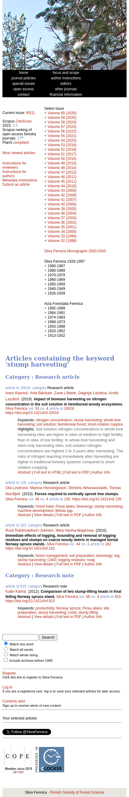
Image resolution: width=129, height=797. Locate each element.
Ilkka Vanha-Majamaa (75, 530)
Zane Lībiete (65, 393)
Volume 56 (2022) (62, 131)
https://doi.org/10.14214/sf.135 (96, 499)
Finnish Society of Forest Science (77, 792)
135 (67, 499)
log (116, 556)
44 (37, 499)
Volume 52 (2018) (62, 149)
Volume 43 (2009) (62, 190)
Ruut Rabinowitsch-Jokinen (29, 530)
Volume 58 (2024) (62, 122)
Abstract (24, 472)
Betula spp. (64, 511)
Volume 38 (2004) (62, 213)
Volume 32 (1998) (62, 241)
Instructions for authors (14, 174)
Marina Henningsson (48, 487)
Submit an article (16, 184)
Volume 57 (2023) (62, 127)
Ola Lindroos (16, 487)
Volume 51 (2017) (62, 154)
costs (72, 612)
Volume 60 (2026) (62, 113)
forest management (51, 556)
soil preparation (81, 556)
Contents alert (13, 701)
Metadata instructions (19, 180)
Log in (7, 687)
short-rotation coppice (105, 424)
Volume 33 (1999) (62, 236)
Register (9, 673)
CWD (51, 560)
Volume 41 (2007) (62, 200)
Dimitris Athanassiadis (87, 487)
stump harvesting (88, 420)
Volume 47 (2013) (62, 172)
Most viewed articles (18, 153)
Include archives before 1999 (30, 660)
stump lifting (88, 612)
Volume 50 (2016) (62, 159)
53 (37, 408)
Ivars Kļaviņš (16, 393)
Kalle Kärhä (15, 591)
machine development (35, 511)
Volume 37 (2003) (62, 218)
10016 (69, 408)
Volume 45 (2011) (62, 181)
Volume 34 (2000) (62, 231)
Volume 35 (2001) (62, 227)
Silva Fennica (16, 408)
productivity (45, 608)
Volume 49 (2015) (62, 163)
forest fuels (45, 506)
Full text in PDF (76, 472)
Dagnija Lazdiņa (92, 393)
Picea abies (65, 506)
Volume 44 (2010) (62, 186)
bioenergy (84, 506)
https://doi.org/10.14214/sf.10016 (32, 413)
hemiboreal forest (72, 424)
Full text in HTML (48, 472)
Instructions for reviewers (14, 165)
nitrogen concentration (54, 420)
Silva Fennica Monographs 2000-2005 (75, 251)
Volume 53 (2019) (62, 145)
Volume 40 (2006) (62, 204)
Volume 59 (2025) (62, 118)
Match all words (21, 649)
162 (108, 544)
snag (91, 560)
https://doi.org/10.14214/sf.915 (30, 601)
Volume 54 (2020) (62, 140)
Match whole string (24, 655)
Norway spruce (68, 608)
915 (118, 597)
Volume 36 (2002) (62, 222)
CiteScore (24, 121)
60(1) (30, 113)
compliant (21, 142)
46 (88, 597)
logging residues (71, 560)
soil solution (46, 424)
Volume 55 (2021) (62, 136)
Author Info (101, 472)
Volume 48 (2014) (62, 168)
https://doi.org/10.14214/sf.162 (30, 548)
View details (44, 515)
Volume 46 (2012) (62, 177)
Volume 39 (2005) (62, 209)
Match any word (21, 644)
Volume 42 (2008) (62, 195)
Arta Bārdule (41, 393)
